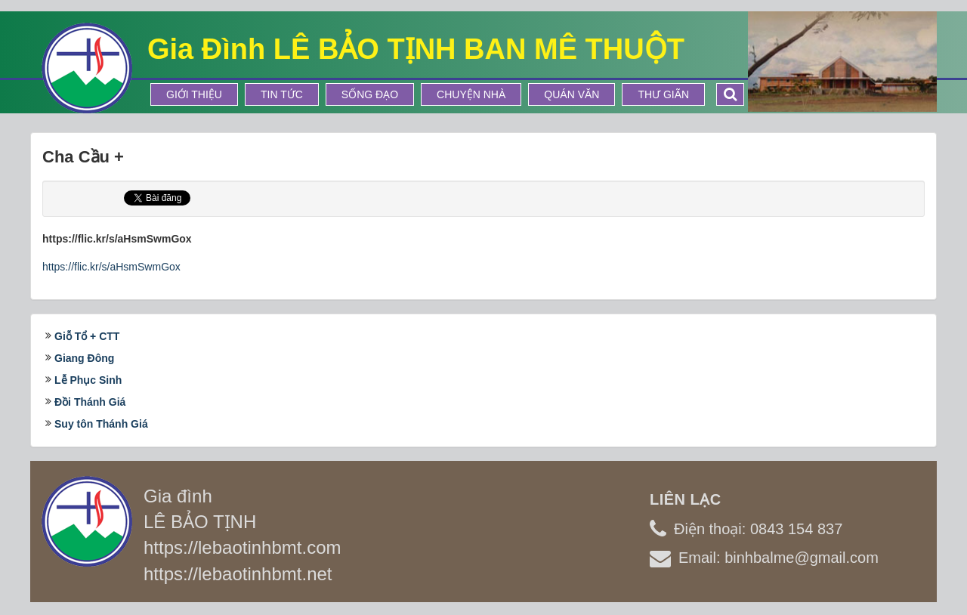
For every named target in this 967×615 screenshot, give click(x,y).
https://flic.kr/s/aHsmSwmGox (111, 267)
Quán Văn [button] (571, 94)
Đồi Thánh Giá (89, 402)
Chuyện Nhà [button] (471, 94)
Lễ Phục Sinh (88, 380)
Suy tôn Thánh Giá (101, 424)
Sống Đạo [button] (369, 94)
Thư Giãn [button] (663, 94)
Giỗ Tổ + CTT (86, 336)
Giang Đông (84, 358)
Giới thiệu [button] (194, 94)
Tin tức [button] (282, 94)
